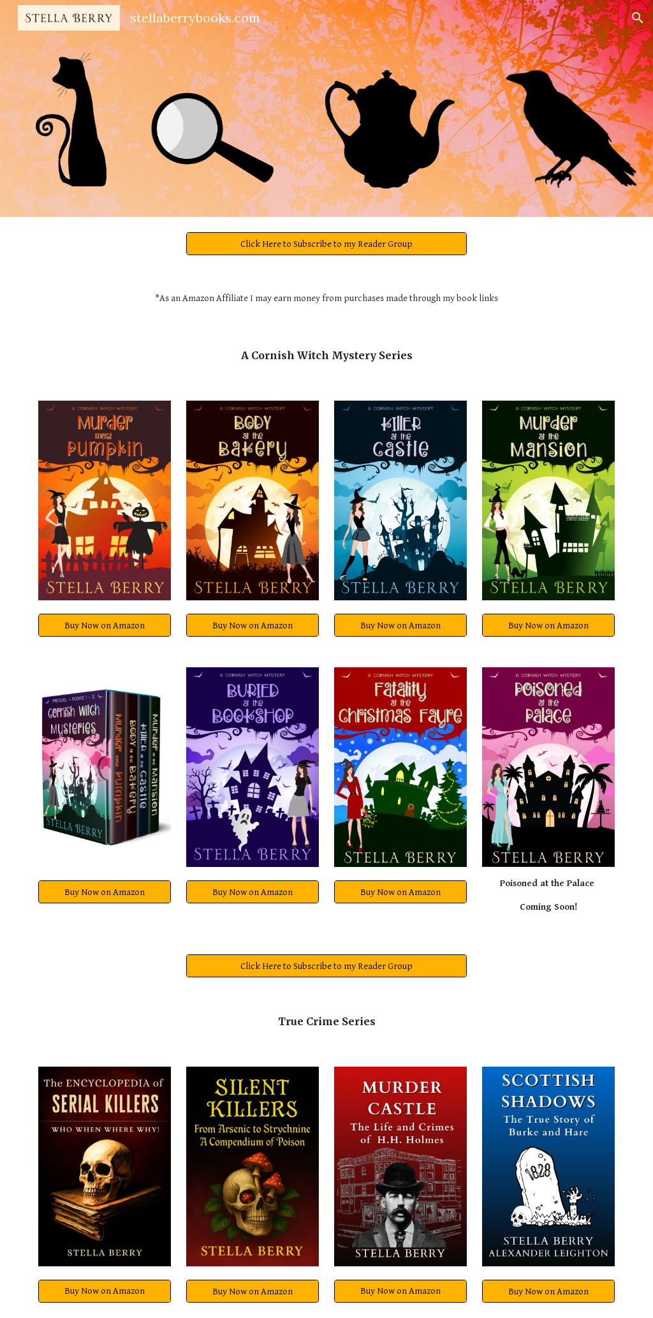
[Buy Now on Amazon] (105, 625)
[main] (326, 298)
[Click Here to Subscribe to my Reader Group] (327, 243)
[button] (637, 18)
